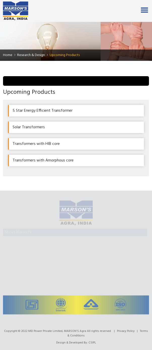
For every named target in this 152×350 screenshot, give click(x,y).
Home (7, 55)
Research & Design (31, 55)
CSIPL (92, 342)
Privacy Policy (126, 331)
